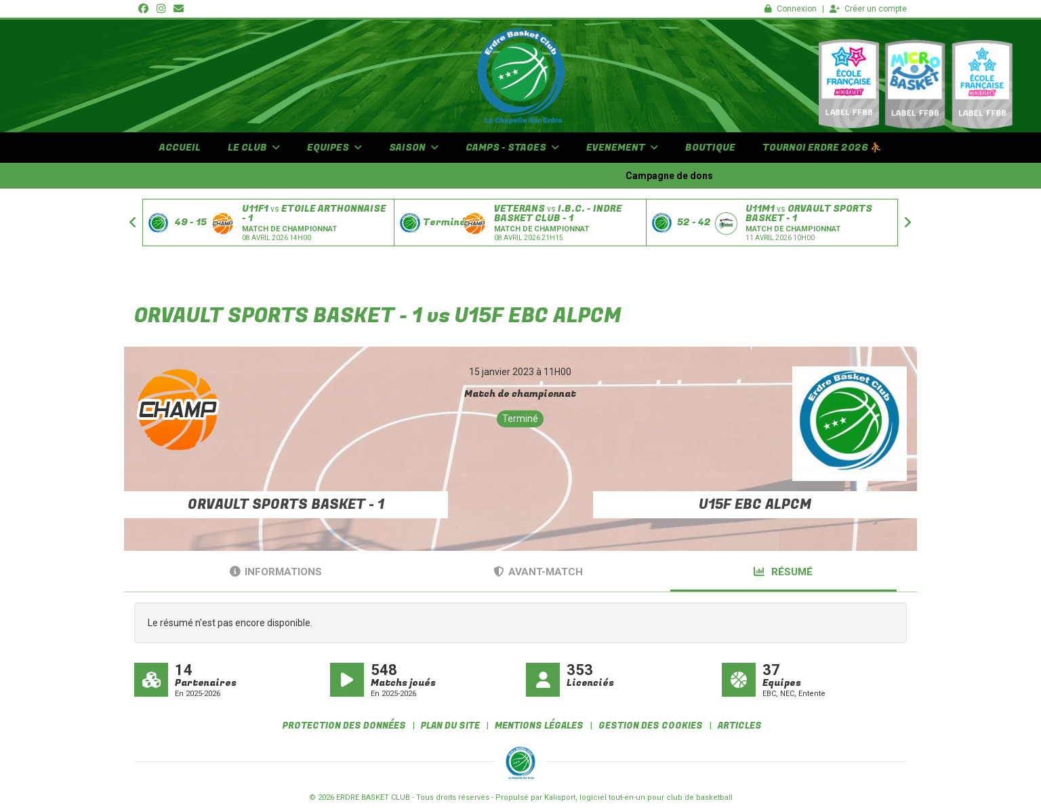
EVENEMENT (622, 147)
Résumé (783, 572)
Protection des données (344, 725)
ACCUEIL (180, 147)
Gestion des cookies (650, 725)
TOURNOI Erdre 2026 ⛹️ (822, 147)
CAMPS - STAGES (512, 147)
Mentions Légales (539, 725)
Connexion (790, 9)
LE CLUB (254, 147)
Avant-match (538, 572)
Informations (276, 572)
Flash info (169, 176)
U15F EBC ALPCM (755, 504)
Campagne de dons (694, 175)
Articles (740, 725)
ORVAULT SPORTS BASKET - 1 (286, 504)
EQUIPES (334, 147)
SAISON (413, 147)
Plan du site (450, 725)
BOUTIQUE (710, 147)
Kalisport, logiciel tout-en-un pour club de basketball (638, 797)
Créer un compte (868, 9)
